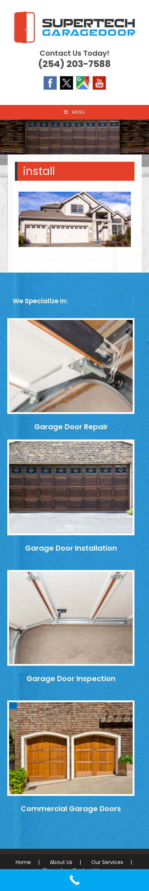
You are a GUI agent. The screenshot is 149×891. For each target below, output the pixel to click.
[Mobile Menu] (74, 112)
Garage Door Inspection (71, 678)
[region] (74, 137)
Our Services (107, 862)
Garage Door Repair (71, 427)
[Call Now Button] (74, 880)
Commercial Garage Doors (71, 809)
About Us (61, 862)
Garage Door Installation (71, 548)
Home (23, 862)
